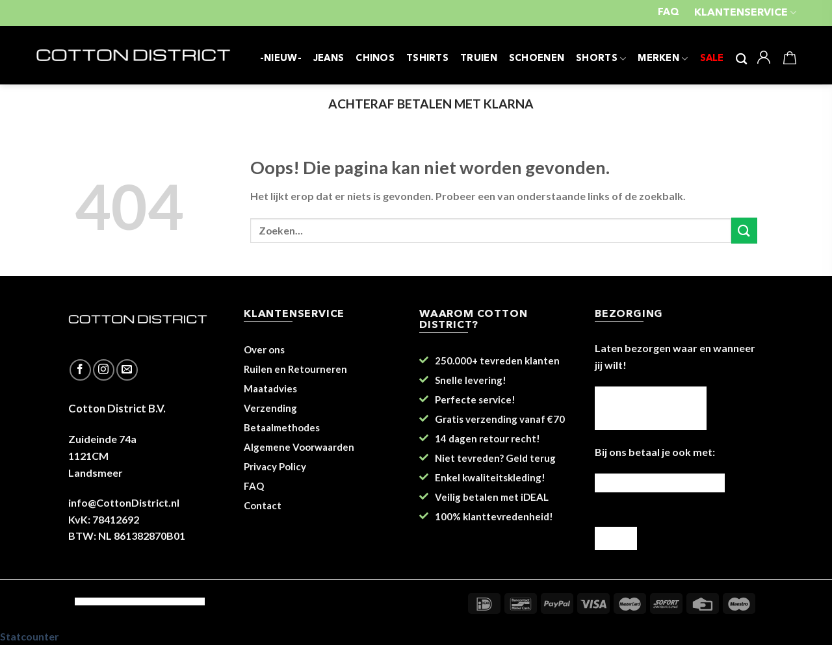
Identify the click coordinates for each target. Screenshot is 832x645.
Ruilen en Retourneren (295, 369)
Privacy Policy (275, 466)
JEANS (328, 59)
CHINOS (375, 59)
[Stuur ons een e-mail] (127, 370)
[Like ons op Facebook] (80, 370)
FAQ (668, 13)
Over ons (264, 349)
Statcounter (29, 636)
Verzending (270, 408)
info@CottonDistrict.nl (123, 502)
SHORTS (601, 59)
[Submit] (744, 230)
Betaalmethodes (282, 427)
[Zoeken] (741, 59)
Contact (262, 505)
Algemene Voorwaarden (299, 447)
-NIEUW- (281, 59)
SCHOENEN (536, 59)
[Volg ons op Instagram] (103, 370)
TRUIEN (478, 59)
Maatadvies (270, 388)
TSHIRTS (427, 59)
